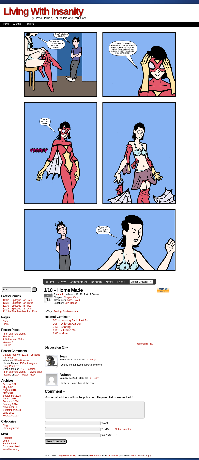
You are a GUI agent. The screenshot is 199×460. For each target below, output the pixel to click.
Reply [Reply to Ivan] (92, 359)
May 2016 (8, 393)
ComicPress (112, 455)
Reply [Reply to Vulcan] (95, 378)
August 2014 (9, 398)
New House (70, 303)
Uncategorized (10, 428)
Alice (69, 300)
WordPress (95, 455)
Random (96, 281)
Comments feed (11, 446)
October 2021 (10, 384)
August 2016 (9, 390)
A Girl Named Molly (13, 339)
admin (60, 294)
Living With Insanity (43, 11)
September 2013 (12, 410)
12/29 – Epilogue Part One (17, 308)
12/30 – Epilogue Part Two (17, 305)
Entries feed (9, 443)
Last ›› (121, 281)
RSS (133, 455)
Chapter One (71, 297)
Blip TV (7, 345)
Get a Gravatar (123, 429)
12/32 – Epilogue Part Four (17, 300)
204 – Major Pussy (25, 374)
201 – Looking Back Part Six (71, 320)
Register (7, 437)
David (77, 300)
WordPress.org (11, 449)
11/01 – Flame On (64, 330)
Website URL (110, 435)
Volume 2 (8, 342)
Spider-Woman (71, 311)
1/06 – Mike (60, 333)
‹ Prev (62, 281)
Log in (6, 440)
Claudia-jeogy (10, 354)
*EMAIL (116, 429)
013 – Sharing (62, 326)
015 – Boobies (21, 360)
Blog (5, 425)
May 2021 (8, 387)
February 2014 (11, 401)
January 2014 (10, 404)
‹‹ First (50, 281)
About (18, 24)
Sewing (58, 311)
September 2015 (12, 395)
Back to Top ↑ (144, 455)
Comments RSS (145, 344)
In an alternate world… (15, 333)
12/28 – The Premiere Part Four (20, 311)
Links (30, 24)
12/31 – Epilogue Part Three (18, 303)
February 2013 (11, 415)
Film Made (8, 336)
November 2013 (11, 407)
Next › (109, 281)
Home (6, 24)
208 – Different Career (67, 323)
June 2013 (8, 412)
